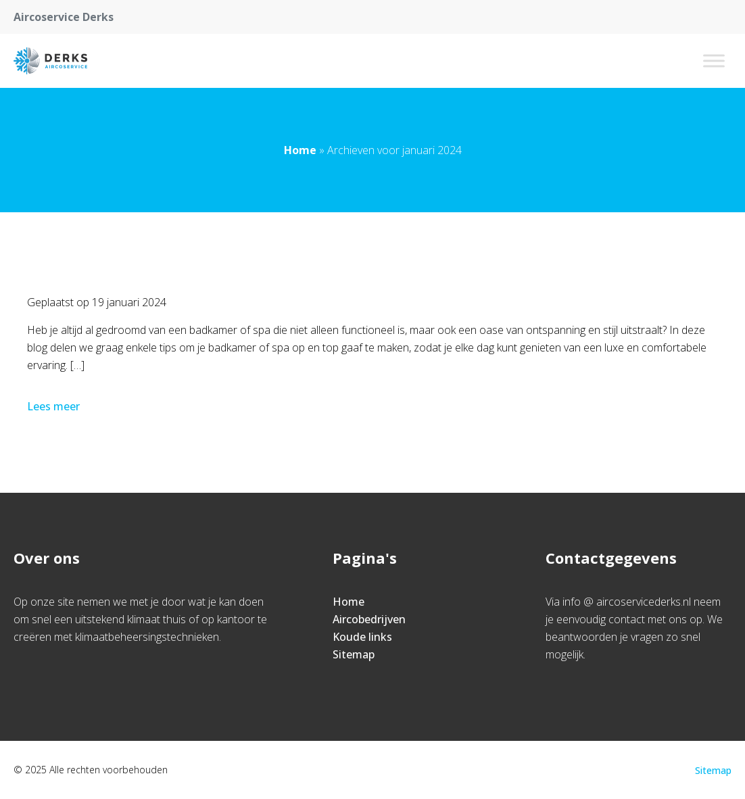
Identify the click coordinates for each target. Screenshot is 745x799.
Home (300, 150)
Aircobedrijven (369, 619)
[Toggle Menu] (714, 60)
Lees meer (54, 406)
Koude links (362, 636)
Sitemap (354, 654)
